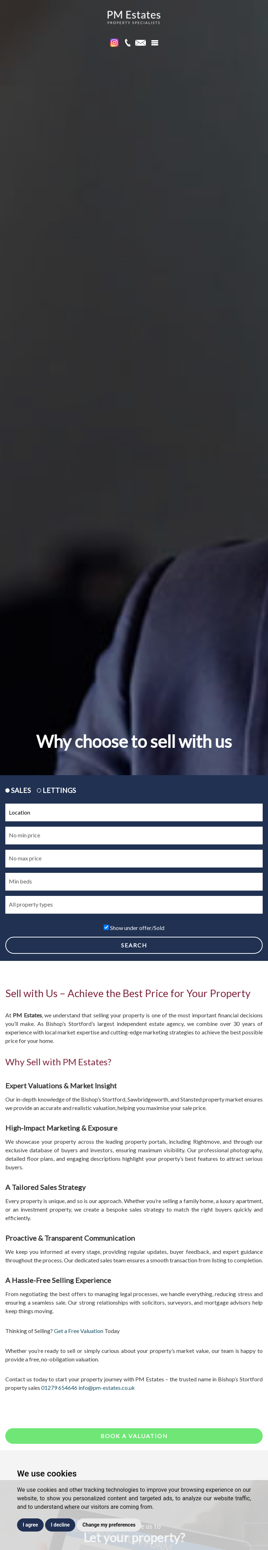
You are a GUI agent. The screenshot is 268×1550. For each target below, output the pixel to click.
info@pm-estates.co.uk (106, 1387)
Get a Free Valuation (78, 1330)
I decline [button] (60, 1525)
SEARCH (134, 945)
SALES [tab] (18, 790)
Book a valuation (134, 1435)
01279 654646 (59, 1387)
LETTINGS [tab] (56, 790)
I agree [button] (30, 1525)
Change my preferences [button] (108, 1525)
